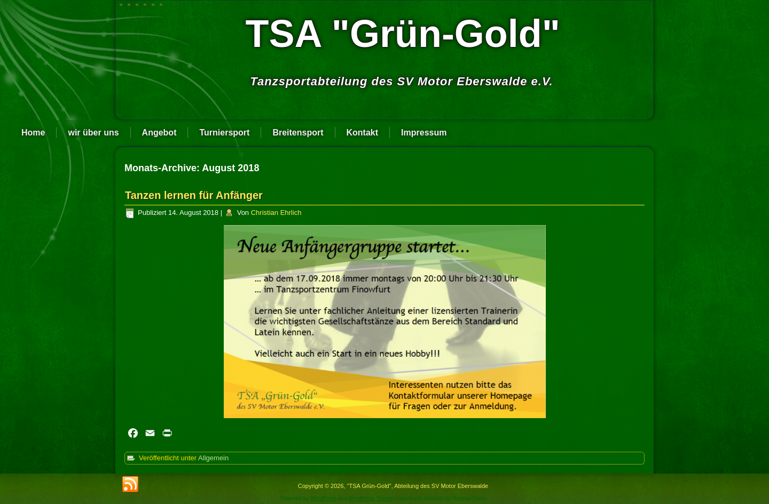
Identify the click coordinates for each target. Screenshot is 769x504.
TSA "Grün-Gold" (402, 33)
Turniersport (224, 132)
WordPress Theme (371, 498)
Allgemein (213, 458)
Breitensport (297, 132)
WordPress (323, 498)
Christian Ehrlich (276, 213)
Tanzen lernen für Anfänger (194, 195)
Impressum (423, 132)
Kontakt (363, 132)
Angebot (159, 132)
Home (33, 132)
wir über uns (93, 132)
